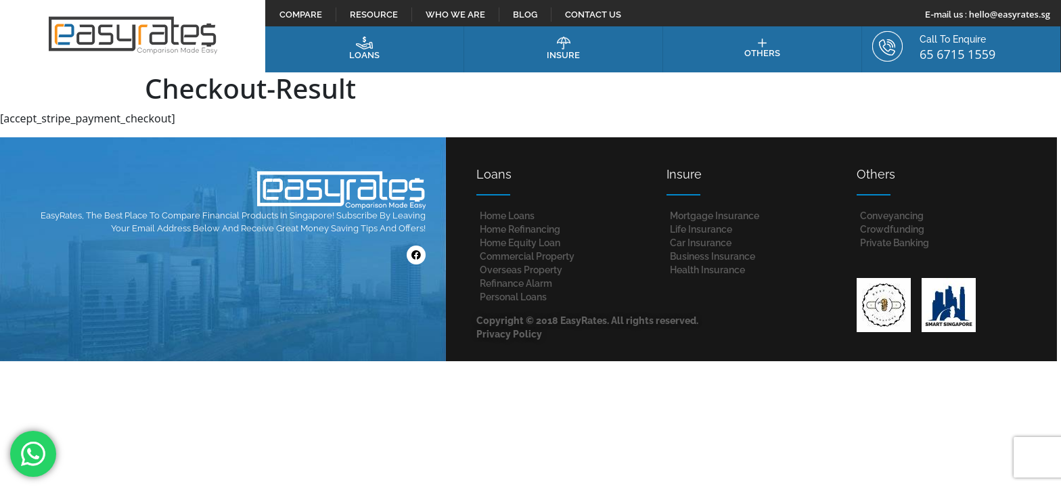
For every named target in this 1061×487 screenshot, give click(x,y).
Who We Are (455, 14)
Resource (374, 14)
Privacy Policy (509, 334)
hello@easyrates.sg (1009, 14)
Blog (525, 14)
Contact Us (593, 14)
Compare (300, 14)
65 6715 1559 (957, 54)
